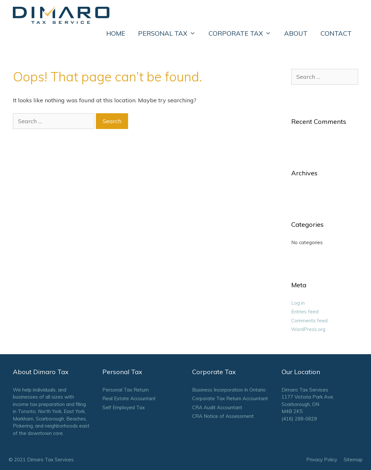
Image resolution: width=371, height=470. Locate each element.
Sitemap (353, 459)
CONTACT (336, 33)
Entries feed (305, 312)
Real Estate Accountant (129, 398)
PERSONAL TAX (170, 33)
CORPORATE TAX (243, 33)
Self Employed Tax (123, 407)
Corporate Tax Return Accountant (230, 398)
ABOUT (296, 33)
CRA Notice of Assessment (223, 416)
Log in (298, 303)
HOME (115, 33)
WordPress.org (308, 329)
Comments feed (309, 321)
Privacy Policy (321, 459)
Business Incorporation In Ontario (229, 390)
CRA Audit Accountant (217, 407)
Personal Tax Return (125, 390)
